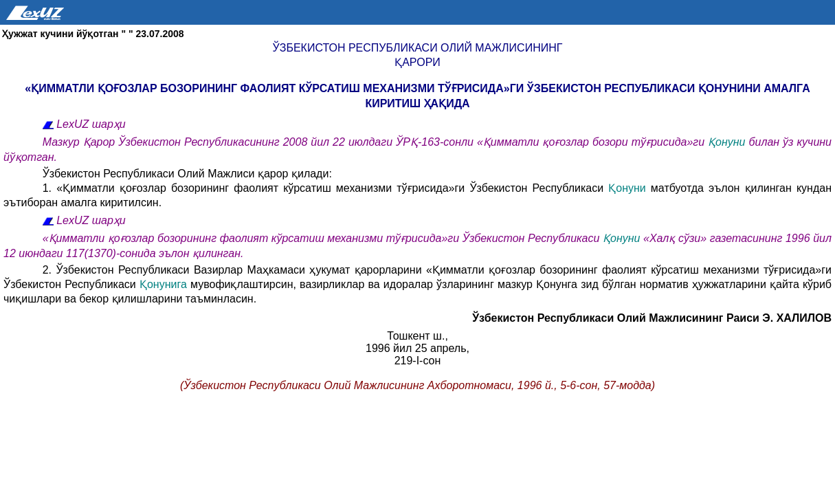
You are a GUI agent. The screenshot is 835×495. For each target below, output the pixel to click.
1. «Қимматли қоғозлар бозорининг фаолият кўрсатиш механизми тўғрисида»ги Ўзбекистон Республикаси (326, 188)
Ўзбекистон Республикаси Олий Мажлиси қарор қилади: (187, 173)
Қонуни (726, 142)
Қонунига (163, 284)
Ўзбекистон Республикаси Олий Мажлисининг (418, 48)
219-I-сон (417, 360)
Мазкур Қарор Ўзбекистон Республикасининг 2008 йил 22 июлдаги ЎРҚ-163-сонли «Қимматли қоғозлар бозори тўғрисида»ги (375, 142)
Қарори (417, 62)
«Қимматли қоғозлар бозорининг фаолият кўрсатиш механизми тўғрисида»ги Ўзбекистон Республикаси (323, 238)
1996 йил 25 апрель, (417, 348)
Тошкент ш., (417, 336)
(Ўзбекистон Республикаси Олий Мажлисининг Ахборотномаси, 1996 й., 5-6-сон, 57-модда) (417, 385)
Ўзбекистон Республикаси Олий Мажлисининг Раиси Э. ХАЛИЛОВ (652, 318)
